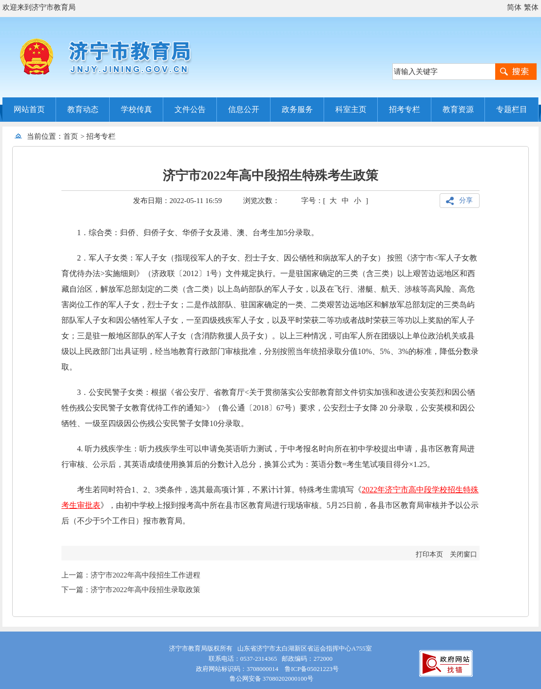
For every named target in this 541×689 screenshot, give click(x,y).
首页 (70, 136)
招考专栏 (404, 109)
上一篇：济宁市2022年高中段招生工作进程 (130, 575)
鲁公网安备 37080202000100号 (270, 678)
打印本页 (429, 554)
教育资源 (458, 109)
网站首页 (29, 109)
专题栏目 (511, 109)
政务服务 (297, 109)
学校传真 (136, 109)
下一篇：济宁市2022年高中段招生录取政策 (130, 590)
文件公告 (190, 109)
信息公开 (243, 109)
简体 (514, 7)
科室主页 (351, 109)
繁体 (531, 7)
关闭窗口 (463, 554)
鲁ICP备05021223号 (312, 668)
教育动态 (82, 109)
